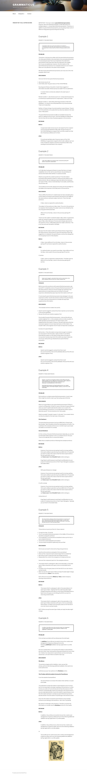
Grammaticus (23, 4)
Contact (29, 13)
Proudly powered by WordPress (19, 772)
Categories (21, 13)
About (14, 13)
